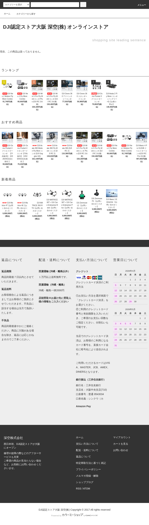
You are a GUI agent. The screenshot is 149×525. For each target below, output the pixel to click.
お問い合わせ (120, 450)
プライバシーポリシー (88, 469)
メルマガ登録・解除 (87, 475)
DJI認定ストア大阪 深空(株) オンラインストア (56, 27)
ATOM (86, 488)
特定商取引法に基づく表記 (91, 463)
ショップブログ (84, 482)
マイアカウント (122, 437)
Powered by (74, 516)
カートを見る (120, 443)
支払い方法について (87, 443)
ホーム (7, 13)
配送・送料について (87, 450)
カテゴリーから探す (24, 14)
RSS (78, 488)
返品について (83, 456)
